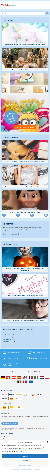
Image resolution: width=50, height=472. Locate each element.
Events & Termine (7, 334)
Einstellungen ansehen (25, 465)
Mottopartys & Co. (8, 339)
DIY (3, 332)
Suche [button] (45, 13)
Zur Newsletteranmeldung (10, 423)
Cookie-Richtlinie (15, 469)
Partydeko (5, 344)
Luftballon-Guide (7, 337)
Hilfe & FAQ (6, 436)
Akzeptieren (25, 456)
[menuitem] (2, 378)
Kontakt (5, 438)
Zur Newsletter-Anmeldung (12, 234)
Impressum (37, 469)
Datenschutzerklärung (27, 469)
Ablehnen (25, 460)
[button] (47, 442)
